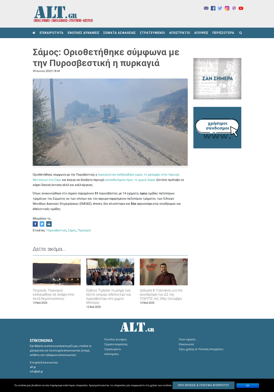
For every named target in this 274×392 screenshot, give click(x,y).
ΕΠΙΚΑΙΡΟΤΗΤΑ (52, 33)
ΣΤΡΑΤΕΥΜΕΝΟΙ (152, 33)
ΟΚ (247, 385)
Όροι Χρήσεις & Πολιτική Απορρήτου (203, 385)
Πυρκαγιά (84, 230)
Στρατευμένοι (112, 349)
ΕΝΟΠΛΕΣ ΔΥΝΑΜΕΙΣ (83, 33)
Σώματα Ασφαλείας (116, 344)
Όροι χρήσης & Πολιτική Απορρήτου (201, 349)
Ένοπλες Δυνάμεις (115, 339)
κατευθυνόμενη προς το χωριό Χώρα (130, 180)
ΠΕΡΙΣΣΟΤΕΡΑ (223, 33)
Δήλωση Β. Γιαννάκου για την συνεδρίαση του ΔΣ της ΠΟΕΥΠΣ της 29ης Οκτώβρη (161, 294)
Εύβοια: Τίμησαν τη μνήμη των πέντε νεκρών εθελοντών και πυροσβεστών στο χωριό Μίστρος (108, 296)
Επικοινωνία (186, 344)
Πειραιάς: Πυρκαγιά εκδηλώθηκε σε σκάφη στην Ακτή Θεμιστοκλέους (53, 294)
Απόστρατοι (111, 354)
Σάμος (72, 230)
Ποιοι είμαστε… (188, 339)
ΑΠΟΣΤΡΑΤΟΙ (179, 33)
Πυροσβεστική (56, 230)
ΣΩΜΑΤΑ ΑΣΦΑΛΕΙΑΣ (119, 33)
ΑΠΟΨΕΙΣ (201, 33)
